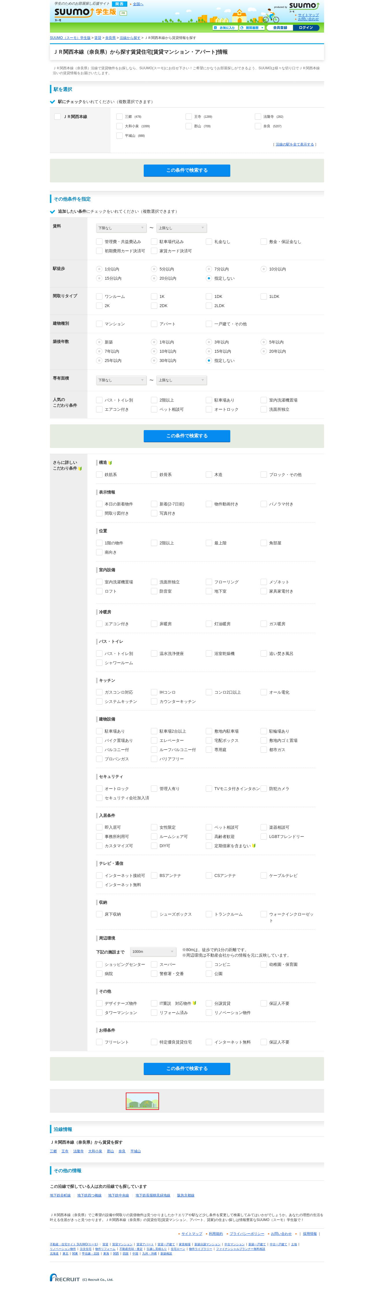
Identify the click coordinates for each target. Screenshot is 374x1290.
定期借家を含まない (232, 845)
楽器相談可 (279, 827)
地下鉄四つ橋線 (89, 1195)
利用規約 (216, 1234)
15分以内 (113, 278)
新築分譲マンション (207, 1244)
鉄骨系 (166, 474)
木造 (218, 474)
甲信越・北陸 (90, 1253)
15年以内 (222, 351)
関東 (75, 1253)
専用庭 (220, 749)
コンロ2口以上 (227, 692)
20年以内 (277, 351)
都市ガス (277, 749)
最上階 (220, 543)
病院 (109, 973)
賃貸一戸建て (166, 1244)
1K (162, 296)
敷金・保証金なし (285, 241)
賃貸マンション (122, 1244)
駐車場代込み (172, 241)
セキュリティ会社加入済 (127, 798)
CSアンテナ (225, 875)
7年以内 (112, 351)
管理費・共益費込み (123, 241)
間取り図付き (117, 513)
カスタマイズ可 (119, 845)
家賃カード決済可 (176, 251)
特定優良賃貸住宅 (176, 1042)
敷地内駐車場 (226, 731)
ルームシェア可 (174, 836)
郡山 (110, 1151)
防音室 (166, 591)
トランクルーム (228, 914)
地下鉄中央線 (118, 1195)
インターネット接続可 (125, 875)
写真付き (168, 513)
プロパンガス (117, 759)
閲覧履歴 (252, 28)
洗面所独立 (279, 409)
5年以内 (276, 342)
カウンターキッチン (178, 701)
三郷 (53, 1151)
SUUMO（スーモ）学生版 (86, 14)
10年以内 (168, 351)
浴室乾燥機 (224, 653)
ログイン (306, 28)
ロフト (111, 591)
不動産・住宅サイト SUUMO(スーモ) (74, 1244)
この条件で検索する (187, 170)
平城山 (135, 1151)
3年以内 (221, 342)
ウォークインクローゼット (291, 917)
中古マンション (235, 1244)
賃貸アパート (145, 1244)
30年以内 (168, 360)
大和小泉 (95, 1151)
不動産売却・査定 (131, 1248)
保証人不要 (279, 1003)
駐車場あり (224, 400)
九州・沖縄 (149, 1253)
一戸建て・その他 (230, 324)
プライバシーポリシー (247, 1234)
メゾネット (279, 582)
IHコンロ (168, 692)
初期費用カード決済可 (125, 251)
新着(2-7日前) (172, 504)
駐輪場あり (279, 731)
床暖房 (166, 623)
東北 (65, 1253)
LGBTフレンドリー (286, 836)
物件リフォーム (105, 1248)
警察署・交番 (172, 973)
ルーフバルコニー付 (178, 749)
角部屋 (275, 543)
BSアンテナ (170, 875)
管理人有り (170, 788)
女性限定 (168, 827)
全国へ (138, 4)
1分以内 (112, 269)
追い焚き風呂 (281, 653)
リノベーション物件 (232, 1012)
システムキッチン (121, 701)
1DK (218, 296)
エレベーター (172, 740)
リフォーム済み (174, 1012)
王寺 (64, 1151)
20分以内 (168, 278)
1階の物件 (114, 543)
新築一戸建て (257, 1244)
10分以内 (277, 269)
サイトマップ (308, 15)
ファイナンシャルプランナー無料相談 (240, 1248)
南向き (111, 552)
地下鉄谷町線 (60, 1195)
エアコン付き (117, 409)
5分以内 (167, 269)
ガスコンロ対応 (119, 692)
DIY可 (165, 845)
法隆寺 (78, 1151)
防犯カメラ (279, 788)
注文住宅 (85, 1248)
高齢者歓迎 (224, 836)
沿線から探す (130, 38)
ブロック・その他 (285, 474)
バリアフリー (172, 759)
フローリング (226, 582)
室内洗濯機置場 (283, 400)
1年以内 (167, 342)
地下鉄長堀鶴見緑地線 (153, 1195)
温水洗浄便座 (172, 653)
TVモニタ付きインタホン (237, 788)
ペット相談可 (172, 409)
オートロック (226, 409)
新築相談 (166, 1253)
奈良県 (110, 38)
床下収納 (113, 914)
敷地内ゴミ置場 (283, 740)
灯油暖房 (222, 623)
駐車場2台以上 (173, 731)
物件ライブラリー (200, 1248)
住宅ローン (178, 1248)
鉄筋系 (111, 474)
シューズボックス (176, 914)
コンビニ (222, 964)
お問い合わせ (308, 19)
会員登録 (280, 28)
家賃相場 (184, 1244)
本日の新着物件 (119, 504)
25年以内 (113, 360)
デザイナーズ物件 (121, 1003)
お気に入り (225, 28)
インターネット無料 (123, 884)
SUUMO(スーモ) (299, 6)
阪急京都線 (186, 1195)
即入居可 (113, 827)
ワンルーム (115, 296)
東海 (106, 1253)
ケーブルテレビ (283, 875)
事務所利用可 (117, 836)
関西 (116, 1253)
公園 (218, 973)
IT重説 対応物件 (175, 1003)
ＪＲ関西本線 (75, 116)
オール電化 (279, 692)
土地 (294, 1244)
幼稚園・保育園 (283, 964)
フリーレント (117, 1042)
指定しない (224, 278)
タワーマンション (121, 1012)
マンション (115, 324)
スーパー (168, 964)
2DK (163, 305)
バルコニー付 (117, 749)
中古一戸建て (278, 1244)
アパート (168, 324)
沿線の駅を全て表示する (295, 144)
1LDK (274, 296)
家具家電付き (281, 591)
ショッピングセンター (125, 964)
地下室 (220, 591)
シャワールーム (119, 662)
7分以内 (221, 269)
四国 (125, 1253)
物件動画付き (226, 504)
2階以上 (167, 400)
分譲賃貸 (222, 1003)
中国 (135, 1253)
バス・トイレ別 (119, 400)
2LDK (219, 305)
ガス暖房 (277, 623)
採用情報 (310, 1234)
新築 (109, 342)
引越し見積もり (157, 1248)
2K (107, 305)
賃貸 (97, 38)
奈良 (122, 1151)
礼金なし (222, 241)
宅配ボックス (226, 740)
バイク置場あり (119, 740)
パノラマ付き (281, 504)
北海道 (54, 1253)
